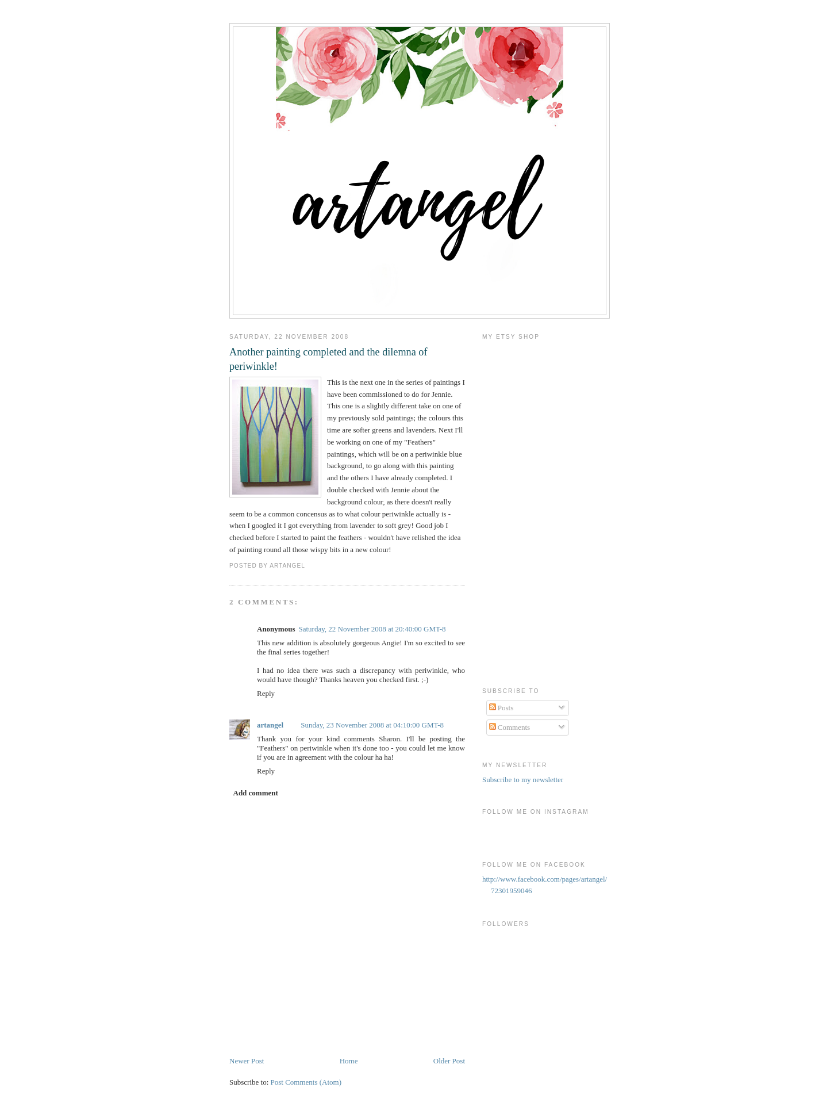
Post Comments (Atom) (306, 1082)
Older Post (449, 1060)
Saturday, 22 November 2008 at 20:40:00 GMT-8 (371, 629)
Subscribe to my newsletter (522, 779)
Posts (501, 707)
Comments (510, 727)
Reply (266, 693)
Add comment (255, 792)
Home (349, 1060)
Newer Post (246, 1060)
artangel (270, 725)
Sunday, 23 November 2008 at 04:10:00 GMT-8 (372, 725)
